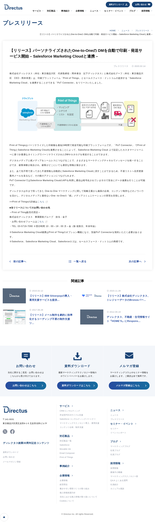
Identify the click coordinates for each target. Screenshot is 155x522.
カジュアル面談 (117, 488)
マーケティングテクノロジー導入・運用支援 (79, 423)
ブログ (132, 11)
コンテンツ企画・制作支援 (71, 427)
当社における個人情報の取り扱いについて (78, 497)
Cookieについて (67, 501)
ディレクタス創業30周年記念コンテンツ (26, 443)
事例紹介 (65, 11)
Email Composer (67, 453)
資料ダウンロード (116, 4)
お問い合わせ (141, 4)
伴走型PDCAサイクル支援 (71, 415)
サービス (36, 11)
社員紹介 (114, 484)
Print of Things (66, 457)
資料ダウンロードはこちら (76, 385)
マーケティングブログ (120, 446)
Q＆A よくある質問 (119, 480)
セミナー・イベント (113, 11)
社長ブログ (115, 450)
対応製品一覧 (66, 441)
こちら (41, 202)
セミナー (114, 428)
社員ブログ (115, 454)
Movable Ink (65, 449)
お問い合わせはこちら (25, 385)
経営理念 (64, 484)
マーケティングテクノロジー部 (124, 476)
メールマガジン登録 (12, 462)
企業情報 (80, 11)
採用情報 (145, 11)
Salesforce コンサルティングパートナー (78, 419)
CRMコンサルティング (70, 411)
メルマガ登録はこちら (128, 385)
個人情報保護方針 (67, 493)
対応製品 (51, 11)
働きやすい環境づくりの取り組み (74, 488)
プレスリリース (142, 30)
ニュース (94, 11)
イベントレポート (118, 433)
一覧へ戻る (80, 261)
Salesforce (64, 445)
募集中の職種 (116, 472)
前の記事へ (19, 261)
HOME (113, 30)
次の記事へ (135, 261)
